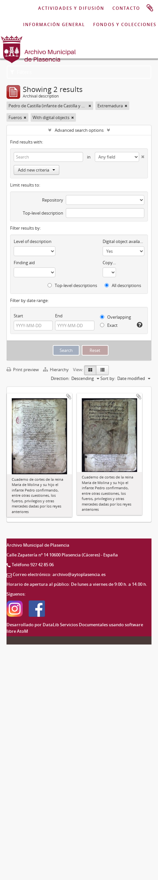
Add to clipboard (68, 396)
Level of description (32, 241)
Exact (109, 325)
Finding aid (24, 263)
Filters (21, 72)
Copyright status (109, 263)
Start (18, 316)
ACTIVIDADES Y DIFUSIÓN (71, 8)
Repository (52, 200)
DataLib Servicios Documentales (75, 625)
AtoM (22, 631)
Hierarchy (56, 369)
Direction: (60, 378)
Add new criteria (36, 170)
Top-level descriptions (72, 285)
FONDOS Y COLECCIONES (124, 24)
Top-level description (43, 213)
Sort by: (107, 378)
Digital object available (123, 241)
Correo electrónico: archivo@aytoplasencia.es (59, 574)
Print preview (23, 369)
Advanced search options (79, 130)
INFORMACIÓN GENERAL (54, 24)
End (59, 316)
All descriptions (123, 285)
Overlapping (115, 317)
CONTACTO (126, 8)
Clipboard (150, 8)
